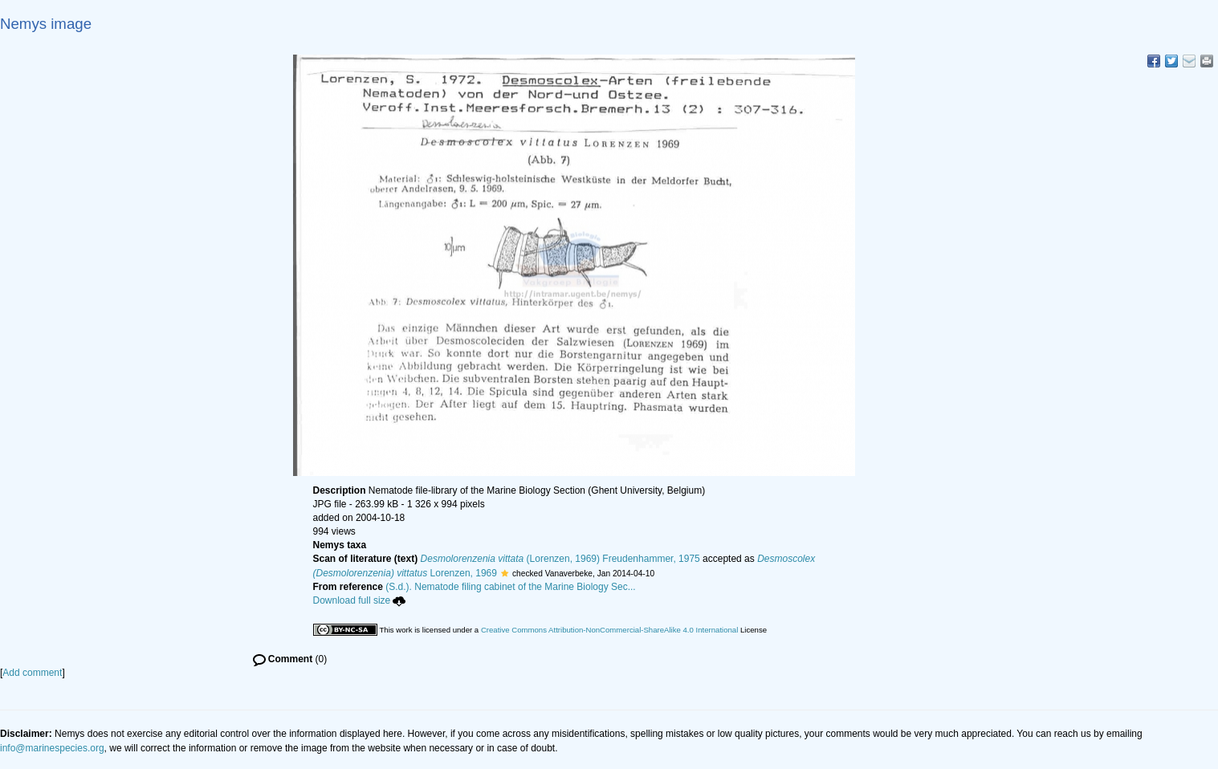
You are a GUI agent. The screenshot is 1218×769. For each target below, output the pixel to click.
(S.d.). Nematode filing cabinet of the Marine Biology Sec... (510, 586)
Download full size (359, 600)
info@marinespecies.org (52, 748)
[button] (504, 573)
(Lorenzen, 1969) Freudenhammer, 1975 (560, 558)
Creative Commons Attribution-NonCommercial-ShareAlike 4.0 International (609, 629)
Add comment (32, 672)
